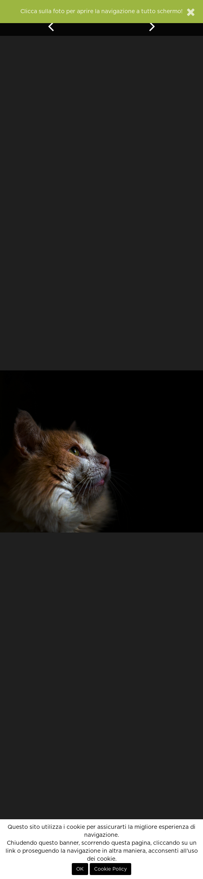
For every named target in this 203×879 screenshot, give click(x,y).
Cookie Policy (110, 869)
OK (80, 869)
